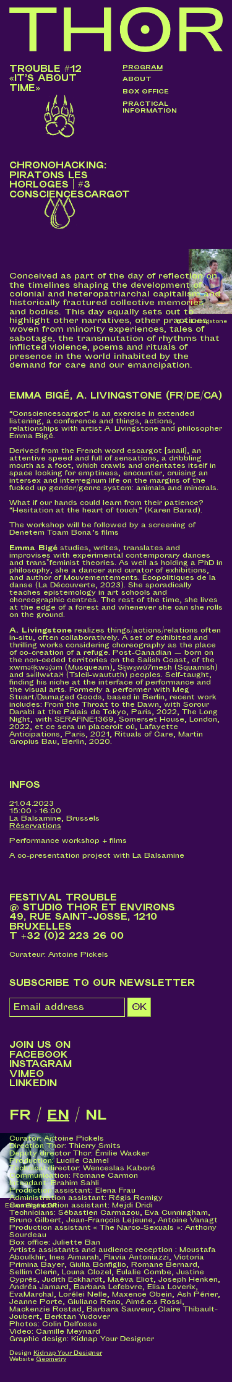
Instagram (40, 1064)
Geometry (51, 1359)
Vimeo (26, 1074)
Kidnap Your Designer (67, 1353)
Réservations (35, 826)
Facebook (38, 1055)
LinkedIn (33, 1083)
